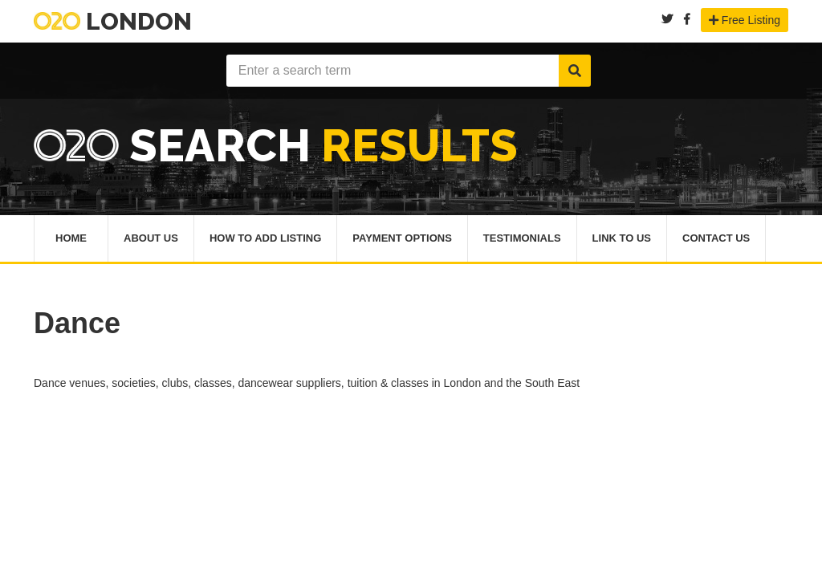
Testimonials (522, 238)
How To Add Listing (265, 238)
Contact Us (716, 238)
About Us (151, 238)
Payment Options (402, 238)
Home (71, 238)
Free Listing (744, 20)
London (113, 21)
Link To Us (621, 238)
